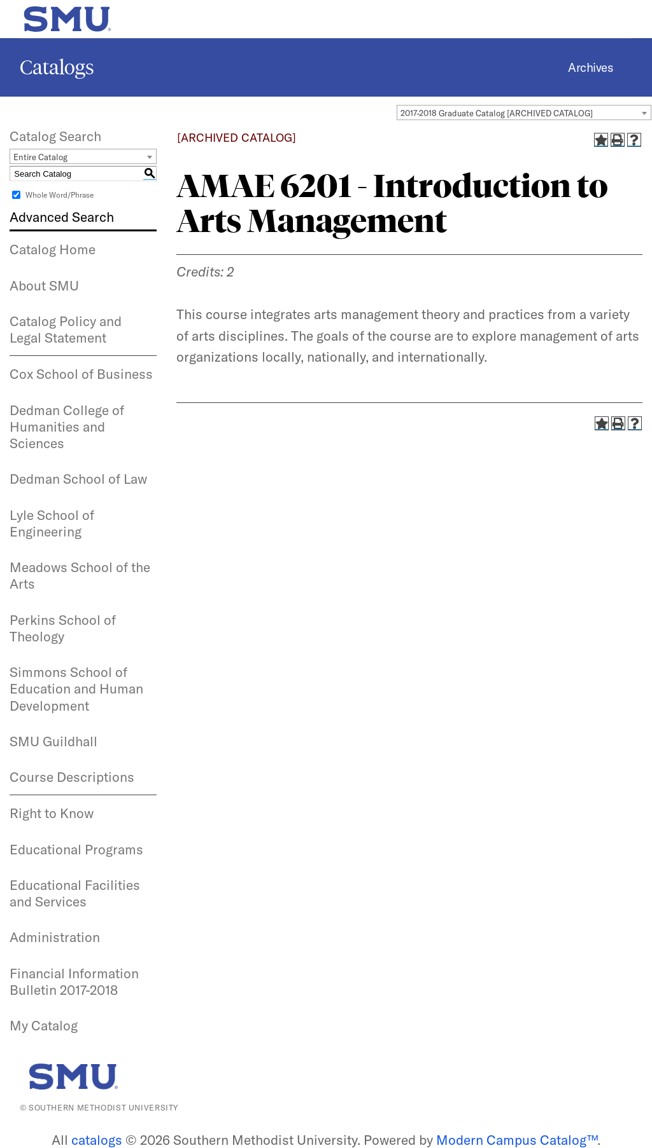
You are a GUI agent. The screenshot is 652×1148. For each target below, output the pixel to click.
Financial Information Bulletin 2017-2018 (74, 981)
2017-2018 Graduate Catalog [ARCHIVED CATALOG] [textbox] (496, 113)
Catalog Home (53, 249)
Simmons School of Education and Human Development (76, 689)
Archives (590, 67)
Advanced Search (62, 216)
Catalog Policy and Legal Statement (66, 329)
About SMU (44, 285)
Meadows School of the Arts (80, 575)
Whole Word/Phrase (59, 195)
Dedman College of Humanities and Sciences (67, 427)
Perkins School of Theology (63, 628)
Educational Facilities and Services (75, 893)
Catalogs (57, 67)
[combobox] (524, 112)
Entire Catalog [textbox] (40, 157)
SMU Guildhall (53, 741)
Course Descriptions (72, 777)
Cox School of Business (81, 374)
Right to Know (52, 813)
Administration (55, 937)
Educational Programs (76, 849)
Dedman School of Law (78, 478)
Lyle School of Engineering (52, 523)
